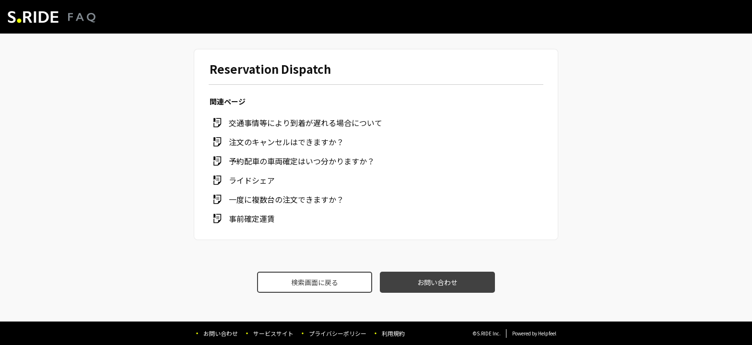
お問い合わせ (437, 282)
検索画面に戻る (314, 282)
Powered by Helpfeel (534, 333)
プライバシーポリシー (337, 333)
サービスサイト (273, 333)
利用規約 (393, 333)
